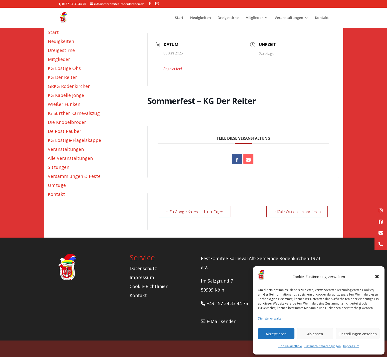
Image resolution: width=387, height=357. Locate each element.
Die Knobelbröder (67, 122)
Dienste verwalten (270, 318)
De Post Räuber (64, 131)
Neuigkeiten (200, 18)
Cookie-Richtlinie (290, 346)
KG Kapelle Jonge (66, 95)
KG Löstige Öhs (64, 68)
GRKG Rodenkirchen (69, 86)
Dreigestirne (228, 18)
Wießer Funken (64, 104)
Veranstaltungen (289, 18)
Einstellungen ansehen (357, 333)
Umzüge (57, 185)
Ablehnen (315, 333)
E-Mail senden (218, 321)
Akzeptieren (276, 333)
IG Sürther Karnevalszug (74, 113)
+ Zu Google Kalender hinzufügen (194, 211)
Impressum (351, 346)
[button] (376, 276)
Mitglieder (254, 18)
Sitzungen (58, 167)
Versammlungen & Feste (74, 176)
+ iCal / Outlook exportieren (296, 211)
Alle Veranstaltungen (70, 158)
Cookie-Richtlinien (149, 286)
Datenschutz (143, 268)
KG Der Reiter (62, 77)
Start (179, 18)
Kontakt (322, 18)
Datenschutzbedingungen (322, 346)
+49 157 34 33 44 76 (224, 303)
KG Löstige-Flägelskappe (74, 140)
